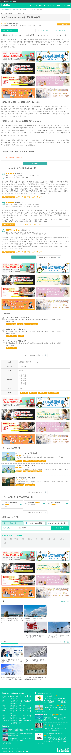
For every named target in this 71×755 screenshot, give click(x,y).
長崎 (25, 722)
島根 (28, 717)
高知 (20, 720)
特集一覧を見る (65, 603)
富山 (24, 710)
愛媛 (11, 720)
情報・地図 (61, 30)
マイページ (33, 5)
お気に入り (64, 24)
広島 (11, 717)
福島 (15, 700)
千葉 (25, 703)
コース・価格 (44, 30)
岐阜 (24, 708)
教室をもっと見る (35, 494)
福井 (28, 710)
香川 (15, 720)
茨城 (29, 703)
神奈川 (16, 703)
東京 (11, 703)
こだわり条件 (7, 530)
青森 (17, 698)
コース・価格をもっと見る (35, 355)
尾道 (23, 541)
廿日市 (62, 541)
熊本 (15, 722)
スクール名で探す (36, 525)
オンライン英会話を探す (58, 525)
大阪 (11, 712)
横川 (48, 541)
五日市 (30, 541)
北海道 (12, 698)
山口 (20, 717)
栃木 (15, 705)
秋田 (25, 698)
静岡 (15, 708)
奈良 (28, 712)
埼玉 (21, 703)
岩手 (21, 698)
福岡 (11, 722)
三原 (42, 541)
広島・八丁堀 (14, 541)
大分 (11, 725)
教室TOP (9, 30)
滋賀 (24, 712)
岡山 (15, 717)
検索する (59, 530)
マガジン (67, 5)
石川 (20, 710)
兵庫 (15, 712)
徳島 (24, 720)
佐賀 (29, 722)
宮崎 (15, 725)
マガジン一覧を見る (63, 644)
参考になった (9, 197)
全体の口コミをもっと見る (49, 257)
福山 (4, 541)
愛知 (11, 708)
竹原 (4, 545)
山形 (11, 700)
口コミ (27, 30)
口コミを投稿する (35, 163)
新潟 (11, 710)
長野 (15, 710)
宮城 (29, 698)
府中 (54, 541)
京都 (20, 712)
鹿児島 (20, 722)
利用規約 (4, 751)
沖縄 (20, 725)
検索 (41, 5)
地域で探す (14, 525)
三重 (20, 708)
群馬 (11, 705)
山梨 (20, 705)
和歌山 (12, 715)
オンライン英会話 (49, 5)
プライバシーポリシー (15, 751)
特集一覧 (60, 5)
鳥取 (24, 717)
